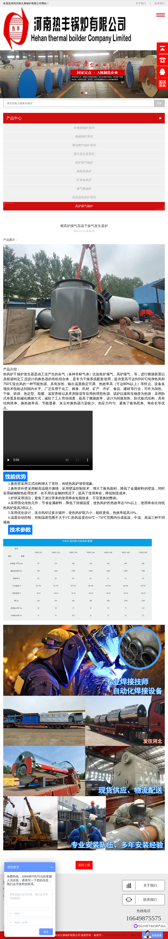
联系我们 (160, 3)
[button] (82, 93)
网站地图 (136, 935)
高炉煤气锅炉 (84, 206)
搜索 (159, 103)
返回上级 (84, 865)
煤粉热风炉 (84, 171)
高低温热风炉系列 (84, 197)
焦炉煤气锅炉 (84, 162)
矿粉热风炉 (84, 180)
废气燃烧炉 (84, 188)
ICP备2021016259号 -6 (116, 935)
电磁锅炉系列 (84, 136)
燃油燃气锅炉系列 (84, 145)
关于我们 (141, 3)
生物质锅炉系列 (84, 127)
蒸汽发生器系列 (84, 154)
